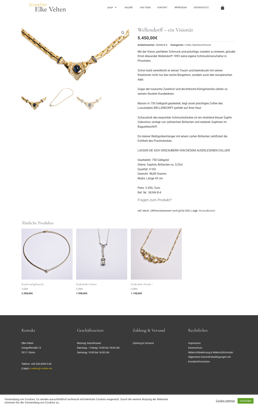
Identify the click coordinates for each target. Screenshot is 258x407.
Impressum (181, 7)
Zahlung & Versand (143, 343)
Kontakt (162, 7)
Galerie (129, 7)
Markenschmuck (201, 45)
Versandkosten (206, 210)
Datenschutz (201, 7)
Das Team (145, 7)
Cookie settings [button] (225, 401)
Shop (112, 7)
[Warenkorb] (222, 7)
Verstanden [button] (245, 400)
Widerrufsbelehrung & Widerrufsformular (210, 352)
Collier (188, 45)
